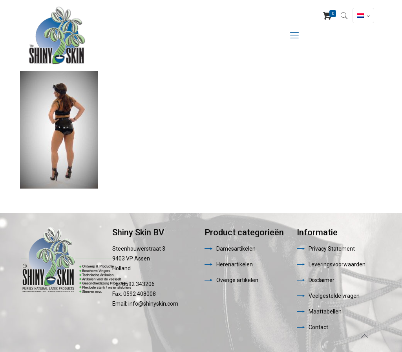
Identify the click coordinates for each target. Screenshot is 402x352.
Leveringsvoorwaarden (337, 264)
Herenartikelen (234, 264)
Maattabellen (325, 311)
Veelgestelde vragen (334, 296)
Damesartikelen (236, 249)
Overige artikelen (237, 280)
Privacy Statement (332, 249)
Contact (318, 327)
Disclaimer (321, 280)
